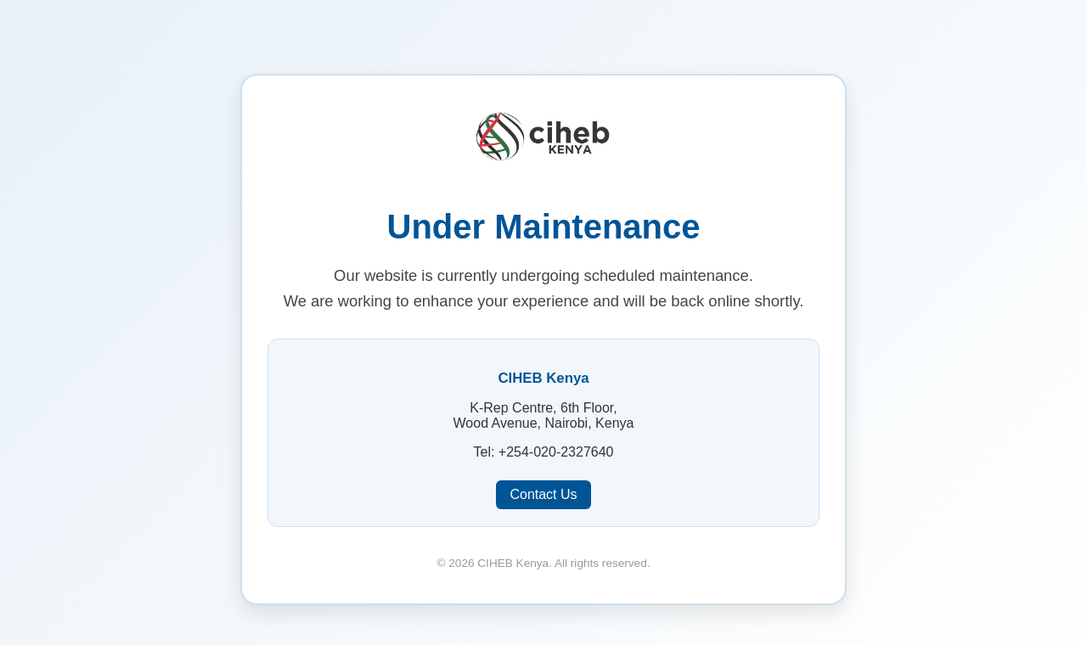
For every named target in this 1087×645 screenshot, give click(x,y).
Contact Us (543, 494)
